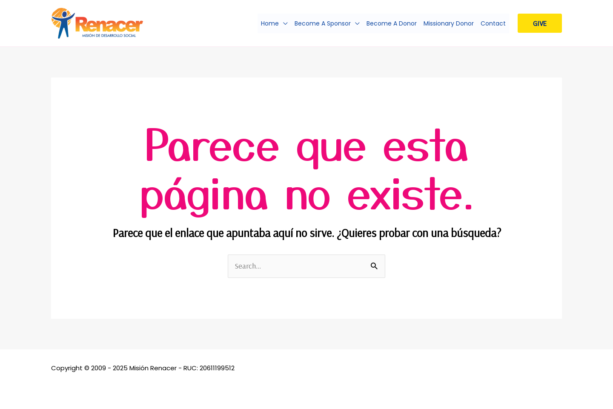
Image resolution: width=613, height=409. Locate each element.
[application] (283, 23)
